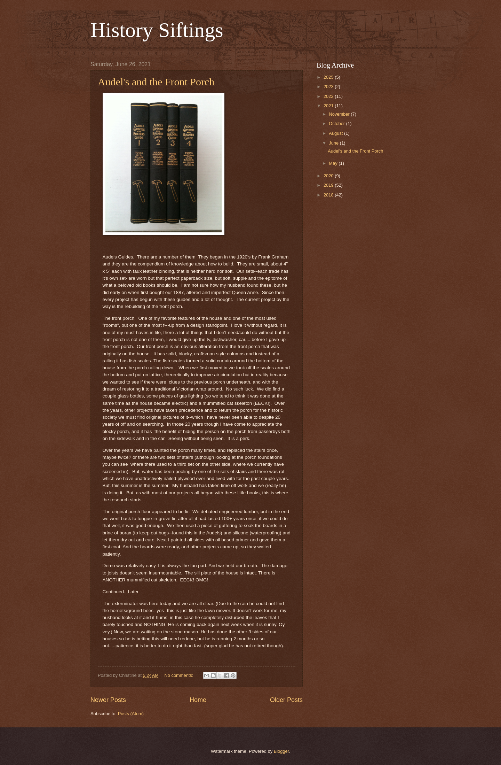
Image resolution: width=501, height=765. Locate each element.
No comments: (179, 675)
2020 (329, 175)
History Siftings (156, 29)
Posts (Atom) (131, 713)
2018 (329, 195)
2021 (329, 105)
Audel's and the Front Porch (156, 81)
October (337, 123)
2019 (329, 185)
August (336, 133)
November (340, 114)
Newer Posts (108, 699)
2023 (329, 86)
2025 (329, 77)
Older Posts (286, 699)
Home (198, 699)
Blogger (281, 751)
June (334, 143)
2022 (329, 96)
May (334, 163)
